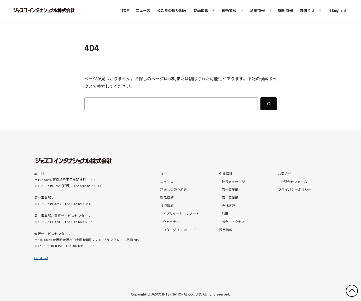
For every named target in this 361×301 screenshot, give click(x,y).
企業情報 (257, 10)
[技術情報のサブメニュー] (242, 10)
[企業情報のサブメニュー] (270, 10)
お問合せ (307, 10)
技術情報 (229, 10)
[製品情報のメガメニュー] (214, 10)
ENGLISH (41, 257)
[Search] (268, 103)
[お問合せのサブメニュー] (320, 10)
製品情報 (200, 10)
